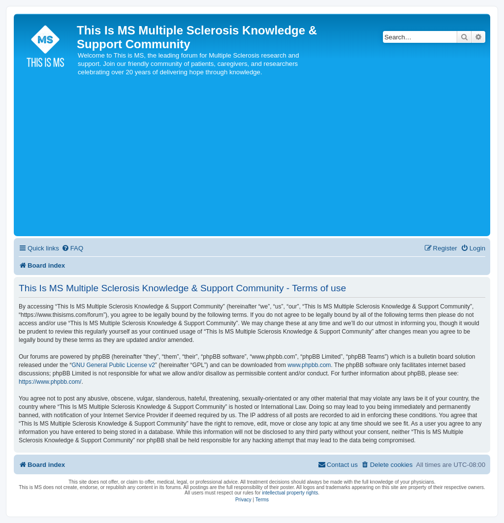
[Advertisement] (252, 160)
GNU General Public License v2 (113, 365)
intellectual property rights (290, 492)
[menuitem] (72, 248)
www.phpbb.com (309, 365)
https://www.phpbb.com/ (50, 381)
